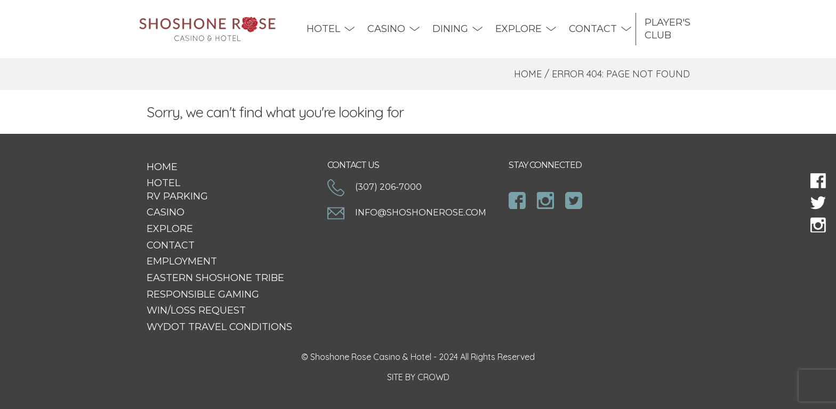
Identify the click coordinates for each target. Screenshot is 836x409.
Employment (182, 261)
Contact (593, 29)
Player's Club (667, 29)
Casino (386, 29)
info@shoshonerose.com (406, 212)
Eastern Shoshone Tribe (215, 278)
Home (528, 74)
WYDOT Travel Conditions (219, 327)
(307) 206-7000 (374, 187)
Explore (518, 29)
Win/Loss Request (196, 310)
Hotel (323, 29)
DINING (450, 29)
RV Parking (177, 196)
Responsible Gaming (203, 294)
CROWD (433, 377)
